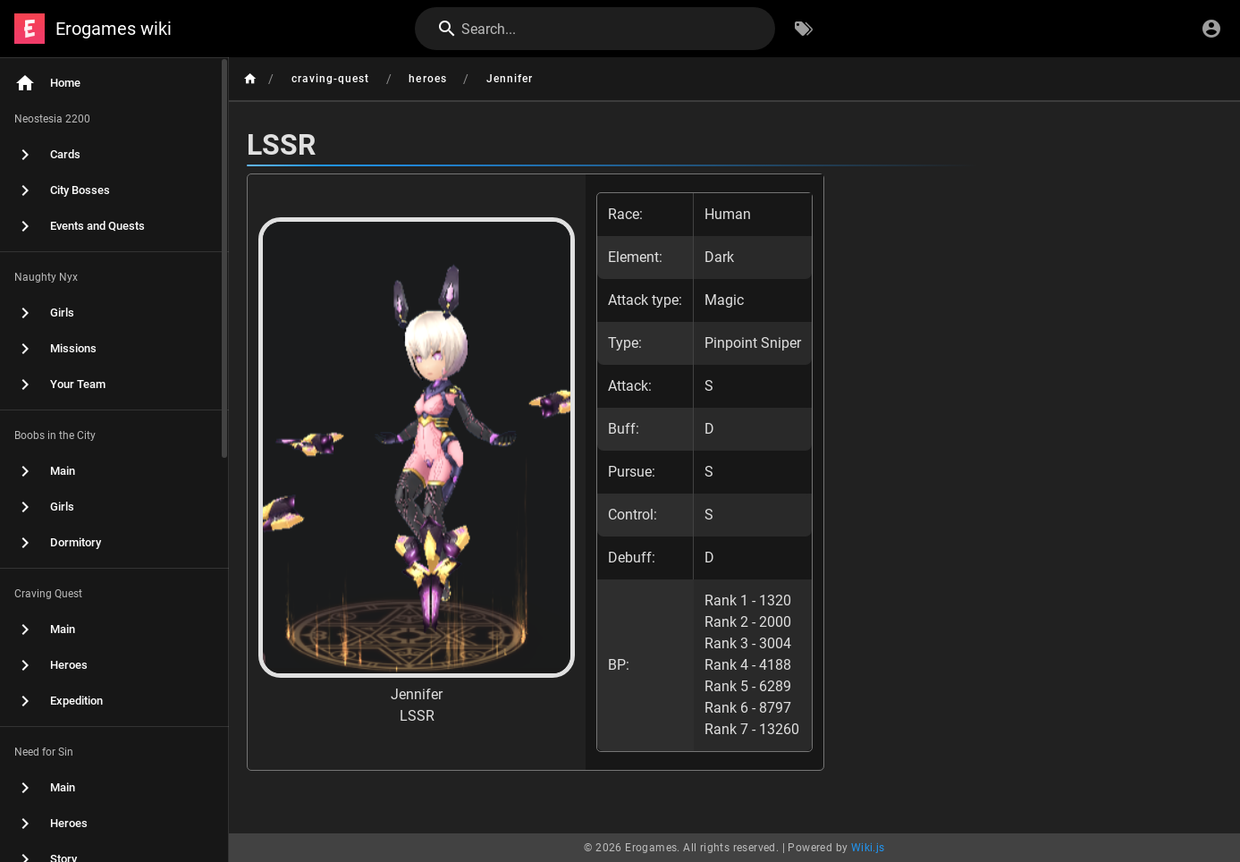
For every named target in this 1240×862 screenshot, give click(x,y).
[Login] (1211, 28)
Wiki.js (868, 847)
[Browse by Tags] (803, 28)
